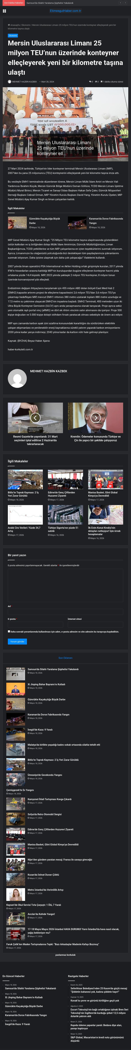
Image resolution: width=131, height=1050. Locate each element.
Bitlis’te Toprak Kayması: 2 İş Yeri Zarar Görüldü (54, 760)
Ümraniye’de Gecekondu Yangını (46, 775)
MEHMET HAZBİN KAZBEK (26, 82)
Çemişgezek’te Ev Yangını (21, 790)
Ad (10, 605)
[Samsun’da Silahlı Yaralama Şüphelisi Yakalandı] (17, 674)
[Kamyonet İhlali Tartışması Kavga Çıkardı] (17, 804)
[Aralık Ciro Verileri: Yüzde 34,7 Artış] (25, 513)
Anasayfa (14, 25)
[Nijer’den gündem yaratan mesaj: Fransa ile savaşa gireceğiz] (17, 864)
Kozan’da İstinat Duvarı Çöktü (44, 874)
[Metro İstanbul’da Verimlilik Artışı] (17, 894)
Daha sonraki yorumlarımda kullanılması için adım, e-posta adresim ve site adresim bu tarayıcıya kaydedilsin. (65, 630)
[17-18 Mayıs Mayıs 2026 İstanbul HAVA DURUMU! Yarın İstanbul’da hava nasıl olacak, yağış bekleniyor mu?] (17, 934)
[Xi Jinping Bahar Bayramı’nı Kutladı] (17, 689)
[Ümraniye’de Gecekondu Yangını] (17, 779)
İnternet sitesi (75, 617)
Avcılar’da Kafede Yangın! (42, 914)
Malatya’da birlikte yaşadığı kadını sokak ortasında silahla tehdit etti (65, 744)
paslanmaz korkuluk (65, 956)
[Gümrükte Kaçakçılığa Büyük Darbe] (17, 223)
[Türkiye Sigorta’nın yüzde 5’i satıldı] (65, 513)
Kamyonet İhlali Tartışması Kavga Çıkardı (51, 799)
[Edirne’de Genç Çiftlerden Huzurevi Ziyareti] (65, 478)
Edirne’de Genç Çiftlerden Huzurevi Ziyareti (52, 829)
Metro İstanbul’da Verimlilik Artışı (47, 889)
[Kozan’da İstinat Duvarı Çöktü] (17, 879)
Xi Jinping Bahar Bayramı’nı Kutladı (48, 684)
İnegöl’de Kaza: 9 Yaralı (41, 729)
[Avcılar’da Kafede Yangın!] (17, 918)
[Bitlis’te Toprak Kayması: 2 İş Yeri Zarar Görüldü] (25, 478)
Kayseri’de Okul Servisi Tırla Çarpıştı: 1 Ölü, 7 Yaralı (35, 905)
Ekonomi (26, 25)
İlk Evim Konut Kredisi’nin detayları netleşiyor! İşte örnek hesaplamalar (104, 529)
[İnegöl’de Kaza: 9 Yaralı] (17, 734)
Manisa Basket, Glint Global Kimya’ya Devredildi (54, 844)
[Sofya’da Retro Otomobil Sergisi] (17, 819)
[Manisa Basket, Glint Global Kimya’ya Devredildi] (105, 478)
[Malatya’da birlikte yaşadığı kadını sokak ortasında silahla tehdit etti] (17, 749)
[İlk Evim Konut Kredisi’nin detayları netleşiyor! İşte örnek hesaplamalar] (105, 513)
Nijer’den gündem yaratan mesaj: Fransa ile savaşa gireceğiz (61, 859)
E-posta (12, 617)
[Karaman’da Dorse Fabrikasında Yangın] (77, 223)
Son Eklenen (65, 656)
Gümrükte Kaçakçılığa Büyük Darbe (48, 699)
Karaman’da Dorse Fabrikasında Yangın (50, 714)
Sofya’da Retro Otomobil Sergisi (46, 814)
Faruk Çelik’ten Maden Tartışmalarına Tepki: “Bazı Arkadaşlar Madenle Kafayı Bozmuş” (54, 944)
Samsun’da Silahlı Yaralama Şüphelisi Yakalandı (50, 3)
